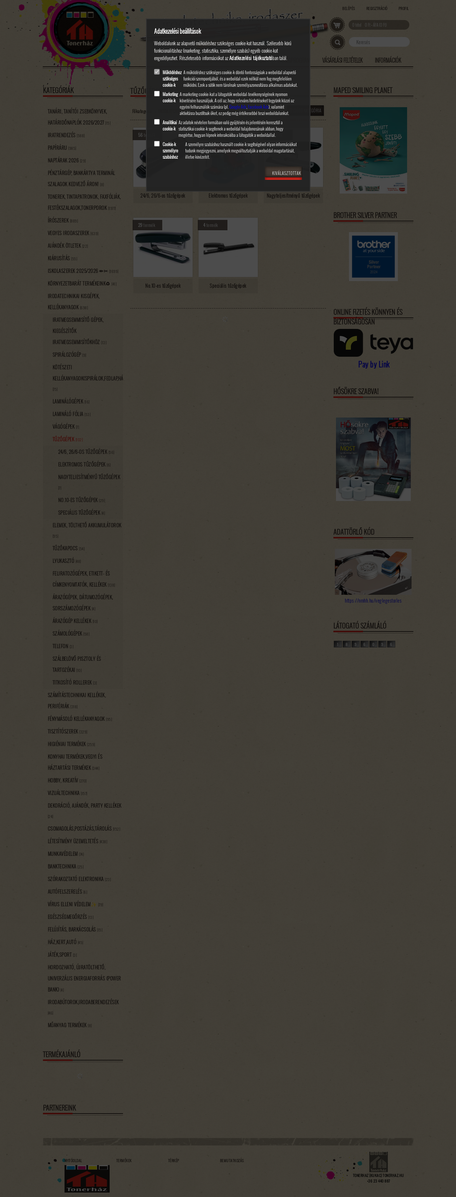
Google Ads (237, 106)
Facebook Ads (258, 106)
